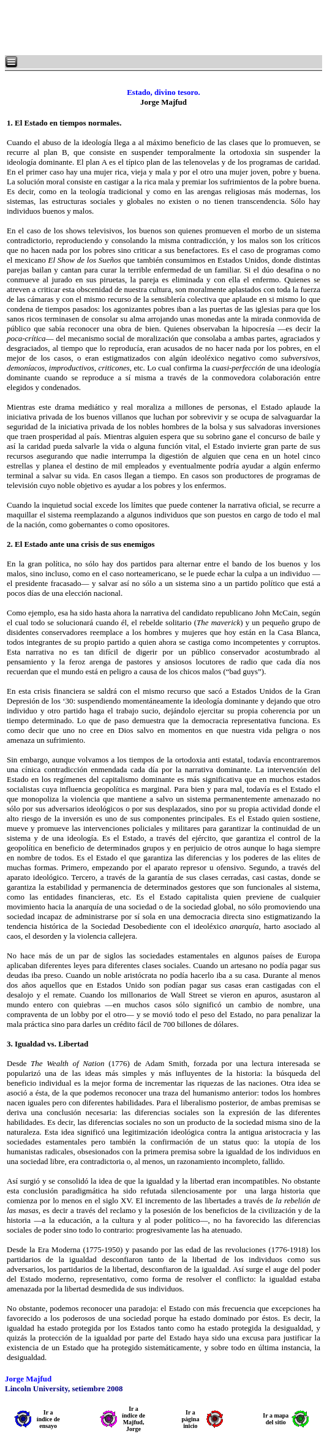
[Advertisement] (153, 27)
